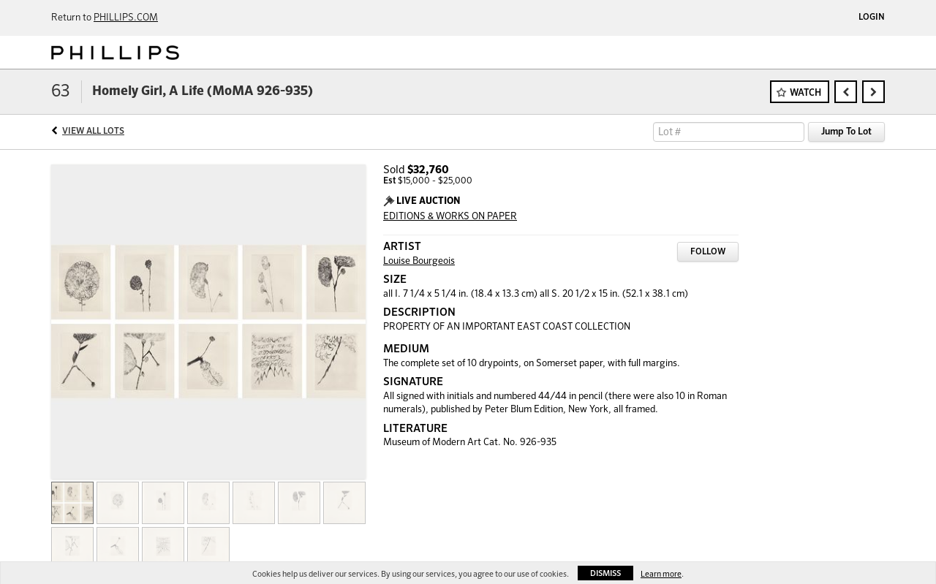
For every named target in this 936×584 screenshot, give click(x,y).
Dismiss (605, 573)
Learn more (661, 574)
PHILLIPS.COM (126, 18)
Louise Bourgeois (419, 261)
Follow (707, 252)
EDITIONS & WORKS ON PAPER (450, 216)
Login (871, 17)
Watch (805, 93)
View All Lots (93, 131)
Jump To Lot (846, 132)
